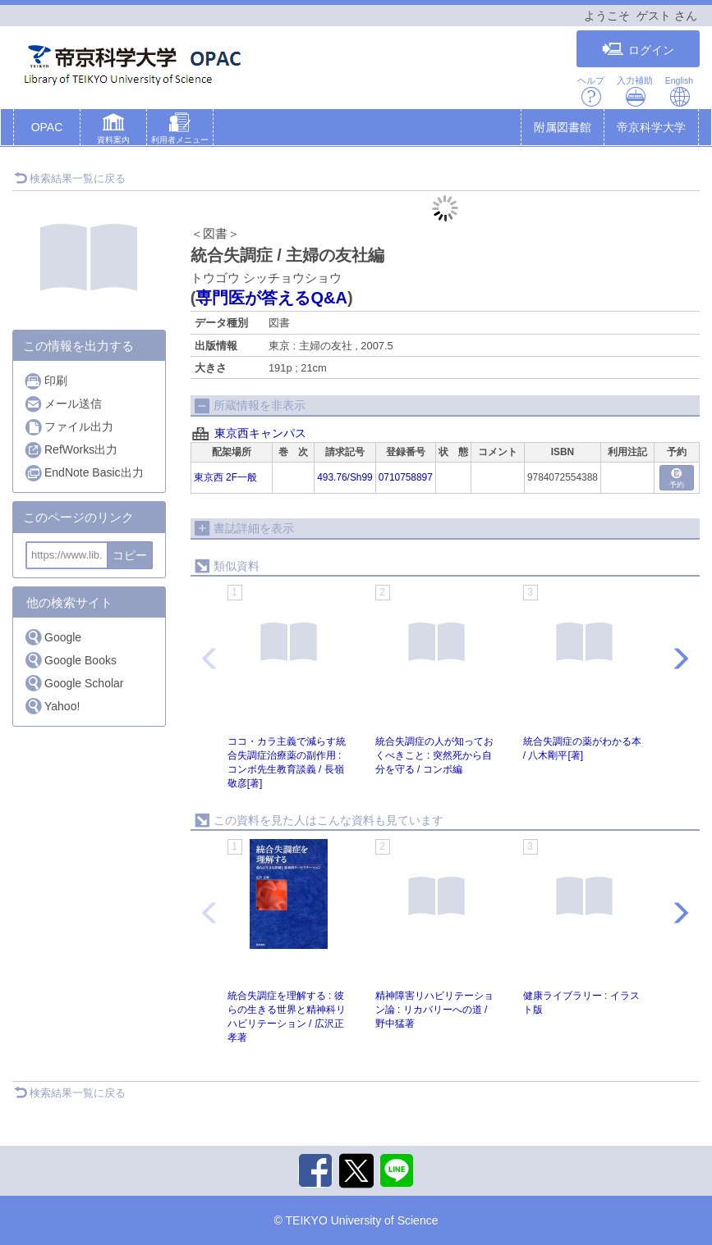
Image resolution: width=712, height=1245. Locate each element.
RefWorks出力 (70, 449)
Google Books (70, 659)
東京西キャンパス (260, 433)
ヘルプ (590, 91)
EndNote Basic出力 (84, 472)
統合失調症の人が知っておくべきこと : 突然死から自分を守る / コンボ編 (434, 755)
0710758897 (406, 477)
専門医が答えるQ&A (271, 298)
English (679, 91)
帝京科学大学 (651, 127)
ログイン (638, 50)
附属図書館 (562, 127)
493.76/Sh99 (344, 477)
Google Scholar (74, 682)
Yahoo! (52, 705)
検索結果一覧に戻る (70, 178)
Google (52, 636)
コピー (130, 555)
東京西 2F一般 (225, 477)
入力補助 (635, 91)
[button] (113, 130)
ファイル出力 (68, 427)
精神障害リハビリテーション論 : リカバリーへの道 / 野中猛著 (434, 1009)
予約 (677, 478)
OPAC (47, 127)
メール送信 (63, 404)
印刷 (45, 381)
